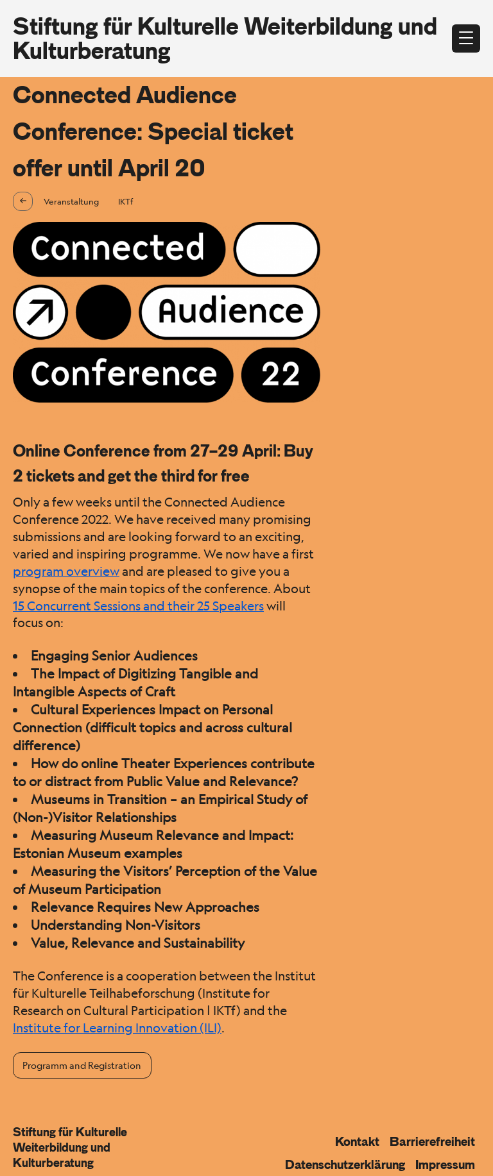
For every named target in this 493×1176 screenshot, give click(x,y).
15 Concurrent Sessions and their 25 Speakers (138, 606)
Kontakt (357, 1141)
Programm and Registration (81, 1065)
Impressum (445, 1164)
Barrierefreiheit (432, 1141)
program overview (66, 571)
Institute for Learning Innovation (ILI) (117, 1028)
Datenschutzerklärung (345, 1164)
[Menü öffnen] (466, 38)
